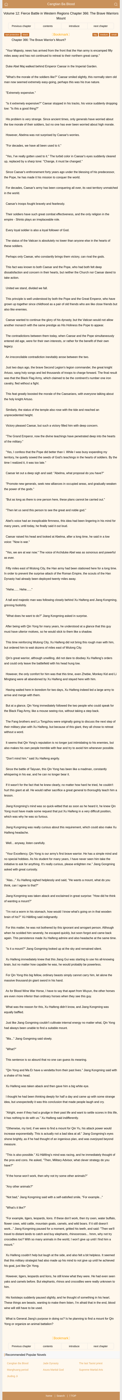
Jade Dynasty (51, 1363)
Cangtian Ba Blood (61, 4)
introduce (74, 26)
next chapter (101, 26)
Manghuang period (17, 1369)
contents (48, 26)
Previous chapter (21, 26)
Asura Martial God (53, 1369)
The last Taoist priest (91, 1363)
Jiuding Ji (12, 1376)
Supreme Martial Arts (91, 1369)
